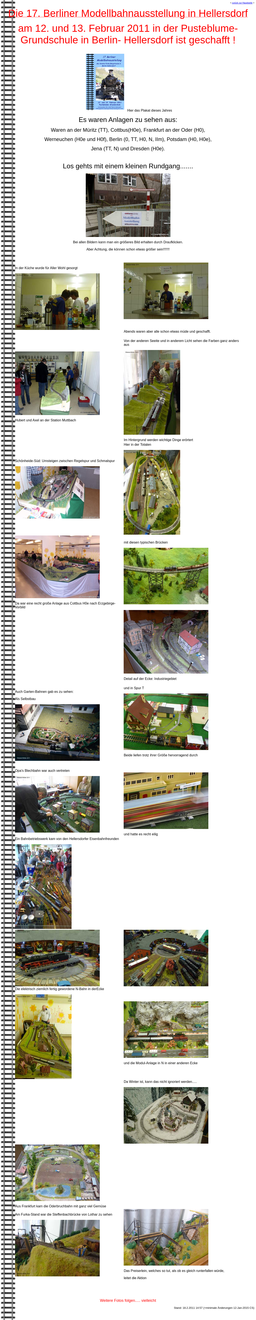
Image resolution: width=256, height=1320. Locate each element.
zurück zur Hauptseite (242, 3)
